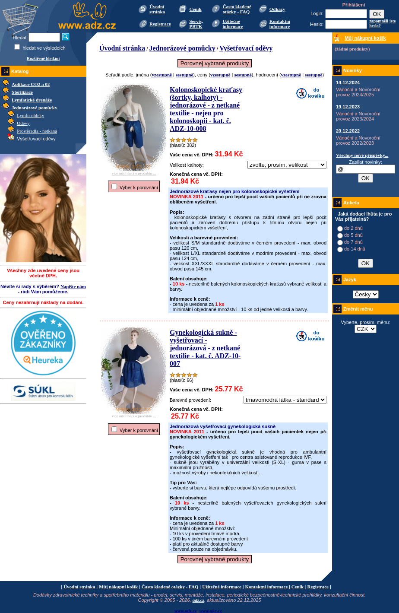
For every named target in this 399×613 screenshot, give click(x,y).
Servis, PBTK (196, 24)
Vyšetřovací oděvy (245, 48)
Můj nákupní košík (119, 586)
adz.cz (198, 600)
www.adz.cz (185, 610)
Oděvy (23, 123)
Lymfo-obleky (30, 115)
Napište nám (73, 286)
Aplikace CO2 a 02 (31, 84)
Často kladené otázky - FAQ (236, 9)
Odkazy (277, 9)
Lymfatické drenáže (32, 99)
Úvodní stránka (157, 9)
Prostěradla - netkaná (37, 130)
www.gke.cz (211, 610)
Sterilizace (22, 92)
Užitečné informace (232, 24)
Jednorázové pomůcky (34, 107)
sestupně (184, 74)
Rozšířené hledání (43, 58)
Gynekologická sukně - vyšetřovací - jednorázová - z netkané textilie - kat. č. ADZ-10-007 (205, 348)
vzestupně (162, 74)
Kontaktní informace (279, 24)
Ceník (195, 9)
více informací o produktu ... (133, 171)
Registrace (160, 23)
